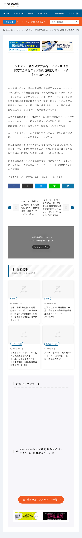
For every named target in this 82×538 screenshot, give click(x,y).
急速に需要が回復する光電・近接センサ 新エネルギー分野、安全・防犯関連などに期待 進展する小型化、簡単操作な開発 (23, 313)
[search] (76, 21)
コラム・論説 (17, 344)
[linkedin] (68, 186)
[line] (55, 186)
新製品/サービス (52, 344)
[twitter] (28, 186)
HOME (6, 13)
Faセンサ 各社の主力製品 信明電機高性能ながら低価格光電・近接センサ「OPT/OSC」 (30, 207)
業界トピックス (43, 13)
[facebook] (14, 186)
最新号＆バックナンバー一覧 (42, 499)
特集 (18, 29)
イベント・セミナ (75, 13)
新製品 (30, 13)
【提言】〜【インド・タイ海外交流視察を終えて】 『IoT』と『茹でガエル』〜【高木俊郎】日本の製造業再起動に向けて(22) (23, 358)
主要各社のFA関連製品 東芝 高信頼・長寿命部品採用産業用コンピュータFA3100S (57, 312)
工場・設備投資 (58, 13)
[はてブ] (41, 186)
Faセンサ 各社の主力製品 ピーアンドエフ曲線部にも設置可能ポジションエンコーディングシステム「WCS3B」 (52, 207)
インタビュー (18, 13)
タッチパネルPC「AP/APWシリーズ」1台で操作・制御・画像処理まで (57, 355)
